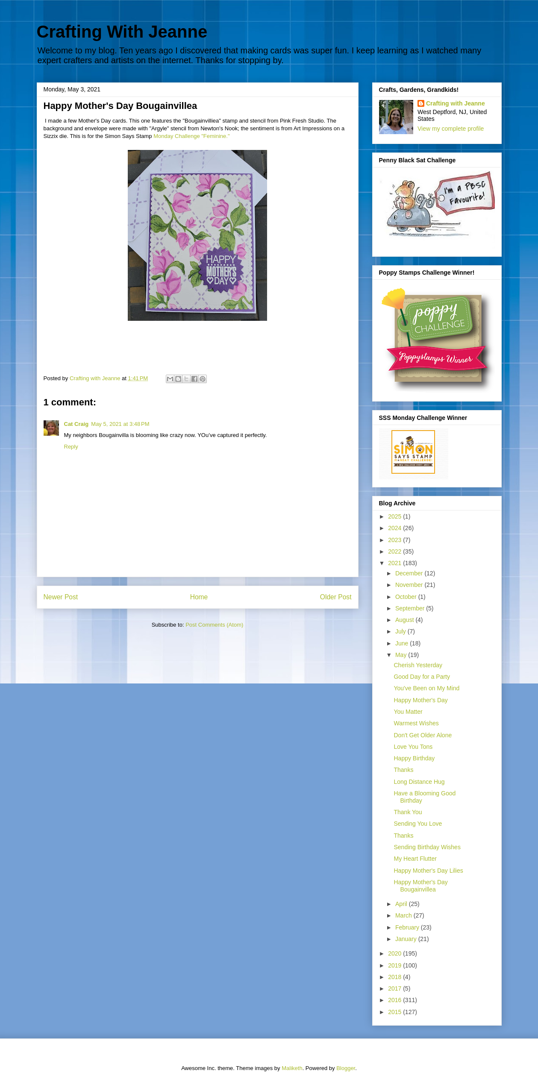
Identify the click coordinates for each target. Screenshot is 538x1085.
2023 (395, 540)
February (408, 927)
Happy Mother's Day (420, 700)
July (401, 631)
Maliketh (292, 1068)
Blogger (345, 1068)
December (409, 573)
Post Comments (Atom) (214, 625)
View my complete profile (450, 128)
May (401, 654)
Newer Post (61, 597)
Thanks (403, 769)
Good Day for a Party (422, 676)
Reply (71, 446)
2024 (395, 528)
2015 (395, 1012)
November (409, 584)
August (405, 619)
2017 (395, 988)
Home (199, 597)
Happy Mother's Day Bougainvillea (420, 886)
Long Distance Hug (419, 781)
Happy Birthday (414, 758)
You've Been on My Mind (426, 688)
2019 (395, 965)
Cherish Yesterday (418, 665)
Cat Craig (76, 424)
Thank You (408, 812)
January (406, 938)
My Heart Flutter (415, 858)
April (402, 903)
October (406, 596)
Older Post (336, 597)
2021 (395, 563)
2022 (395, 551)
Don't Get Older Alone (423, 735)
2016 (395, 1000)
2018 (395, 977)
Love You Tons (413, 746)
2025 (395, 516)
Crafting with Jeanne (455, 103)
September (410, 608)
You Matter (408, 711)
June (402, 643)
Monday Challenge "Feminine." (191, 136)
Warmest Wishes (416, 723)
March (404, 915)
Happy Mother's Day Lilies (428, 870)
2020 (395, 953)
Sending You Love (418, 823)
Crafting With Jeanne (122, 31)
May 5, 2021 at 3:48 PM (120, 424)
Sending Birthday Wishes (427, 847)
